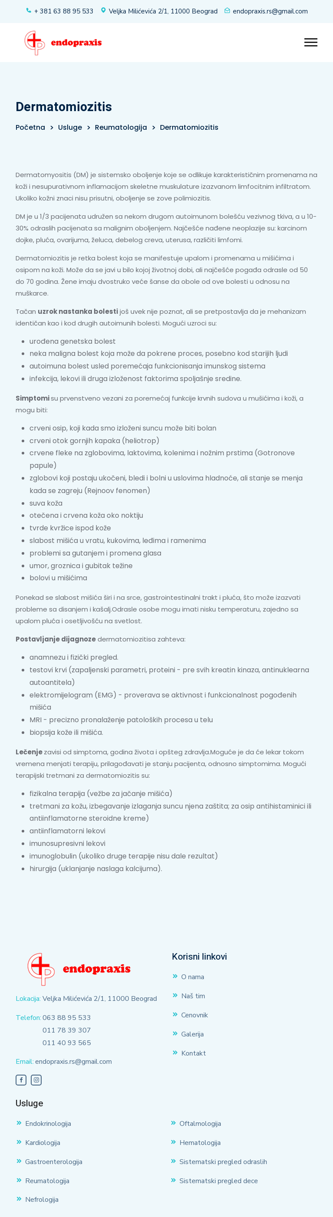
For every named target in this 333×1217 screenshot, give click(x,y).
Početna (30, 127)
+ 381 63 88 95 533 (64, 11)
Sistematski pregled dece (219, 1181)
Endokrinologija (48, 1123)
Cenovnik (194, 1015)
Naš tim (193, 996)
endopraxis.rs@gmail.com (270, 11)
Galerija (192, 1034)
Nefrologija (42, 1199)
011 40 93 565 (66, 1043)
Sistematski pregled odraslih (223, 1162)
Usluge (70, 127)
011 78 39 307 (66, 1030)
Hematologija (200, 1143)
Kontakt (193, 1053)
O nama (192, 977)
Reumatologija (121, 127)
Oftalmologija (200, 1123)
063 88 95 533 (66, 1018)
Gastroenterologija (53, 1162)
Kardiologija (42, 1143)
